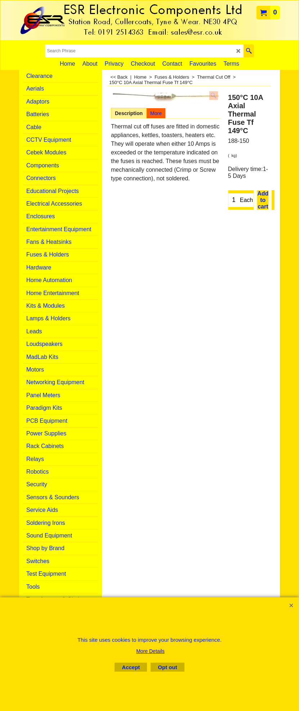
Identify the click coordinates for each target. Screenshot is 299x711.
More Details (150, 651)
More (156, 113)
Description (129, 113)
